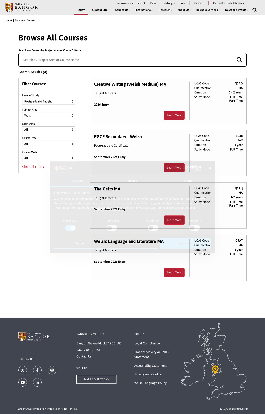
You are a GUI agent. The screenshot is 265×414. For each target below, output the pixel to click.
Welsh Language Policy (150, 383)
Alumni (141, 3)
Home (9, 20)
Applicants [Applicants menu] (121, 9)
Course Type (29, 138)
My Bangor (169, 3)
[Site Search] (254, 10)
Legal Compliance (147, 343)
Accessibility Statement (150, 365)
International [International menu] (143, 9)
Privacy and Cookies (148, 374)
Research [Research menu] (164, 9)
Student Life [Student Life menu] (100, 9)
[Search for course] (239, 60)
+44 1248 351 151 (88, 350)
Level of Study (30, 95)
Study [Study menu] (81, 9)
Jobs (182, 3)
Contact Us (83, 356)
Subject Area (29, 109)
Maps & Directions (96, 379)
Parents (154, 3)
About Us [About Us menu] (183, 9)
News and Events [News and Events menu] (235, 9)
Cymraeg (199, 3)
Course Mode (30, 152)
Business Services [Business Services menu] (207, 9)
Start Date (28, 123)
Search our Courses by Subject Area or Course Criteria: (49, 50)
